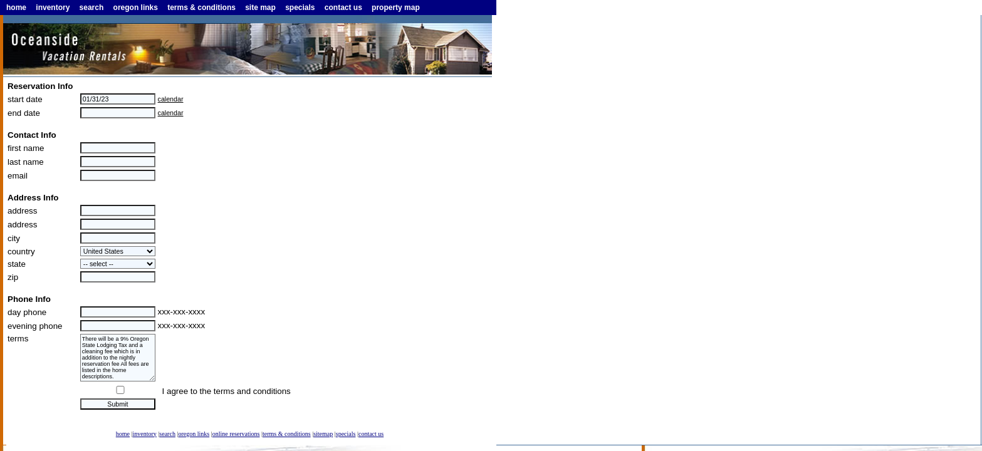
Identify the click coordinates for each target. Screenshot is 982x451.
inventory (53, 7)
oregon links (135, 7)
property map (396, 7)
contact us (343, 7)
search (92, 7)
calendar (171, 99)
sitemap (323, 433)
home (16, 7)
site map (260, 7)
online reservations (236, 433)
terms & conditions (201, 7)
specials (300, 7)
